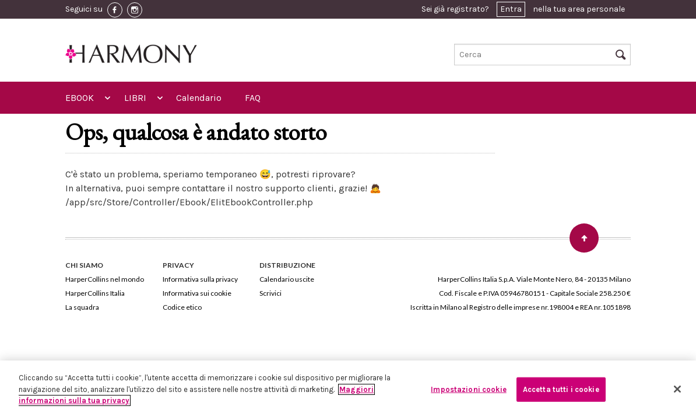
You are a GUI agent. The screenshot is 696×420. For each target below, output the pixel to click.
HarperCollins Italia (95, 293)
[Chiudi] (677, 389)
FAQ (253, 97)
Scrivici (270, 293)
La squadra (82, 307)
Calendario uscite (286, 279)
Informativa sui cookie (197, 293)
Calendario (199, 97)
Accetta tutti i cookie (561, 389)
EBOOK (79, 97)
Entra (511, 9)
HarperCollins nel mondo (104, 279)
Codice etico (182, 307)
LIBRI (135, 97)
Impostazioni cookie (468, 389)
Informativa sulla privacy (200, 279)
